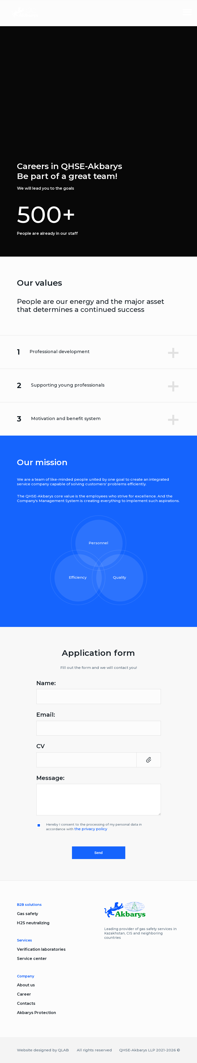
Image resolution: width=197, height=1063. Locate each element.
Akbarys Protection (36, 1012)
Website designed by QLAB (43, 1050)
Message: (50, 778)
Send (98, 853)
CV (40, 746)
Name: (46, 683)
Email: (45, 714)
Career (24, 994)
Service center (32, 958)
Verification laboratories (41, 949)
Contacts (26, 1003)
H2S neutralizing (33, 923)
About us (26, 985)
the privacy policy (90, 829)
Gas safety (27, 913)
